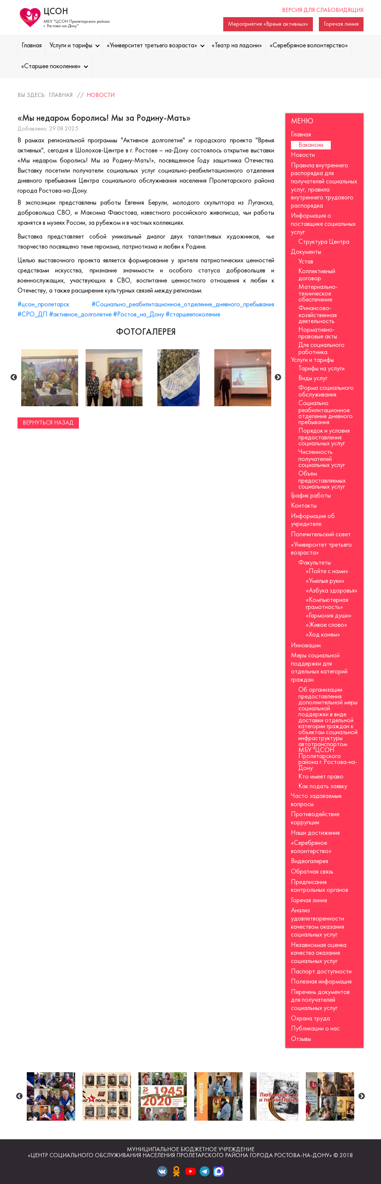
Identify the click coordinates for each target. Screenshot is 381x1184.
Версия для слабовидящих (323, 10)
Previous (13, 377)
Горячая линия (341, 24)
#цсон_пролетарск (43, 304)
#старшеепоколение (193, 315)
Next (278, 377)
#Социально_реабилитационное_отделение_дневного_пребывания (183, 304)
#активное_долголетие (80, 315)
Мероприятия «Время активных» (268, 24)
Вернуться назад (48, 423)
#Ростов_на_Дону (138, 315)
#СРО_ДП (32, 315)
